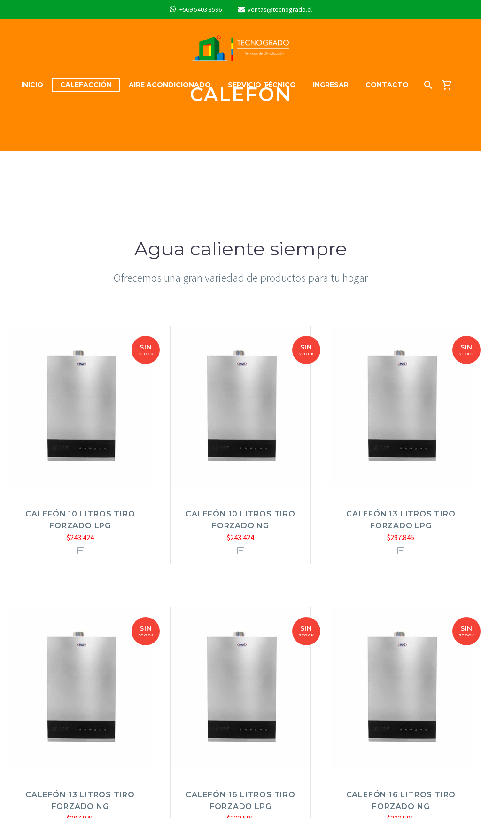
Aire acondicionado (170, 84)
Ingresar (331, 84)
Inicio (32, 84)
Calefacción (86, 84)
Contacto (387, 84)
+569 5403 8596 (200, 9)
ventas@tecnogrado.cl (280, 9)
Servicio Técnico (262, 84)
